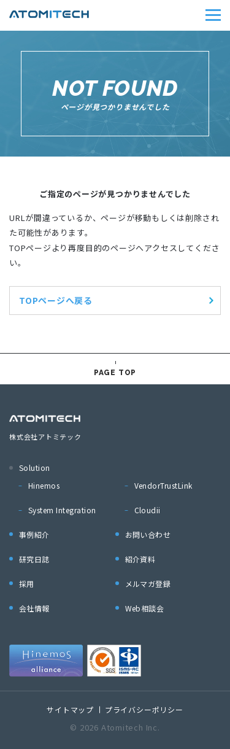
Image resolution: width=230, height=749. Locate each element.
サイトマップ (70, 709)
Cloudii (147, 510)
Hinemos (43, 485)
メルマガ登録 (148, 583)
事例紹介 (34, 534)
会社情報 (34, 608)
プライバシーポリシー (144, 709)
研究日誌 (34, 559)
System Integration (62, 510)
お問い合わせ (148, 534)
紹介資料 (140, 559)
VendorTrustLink (163, 485)
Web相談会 (144, 608)
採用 (26, 583)
